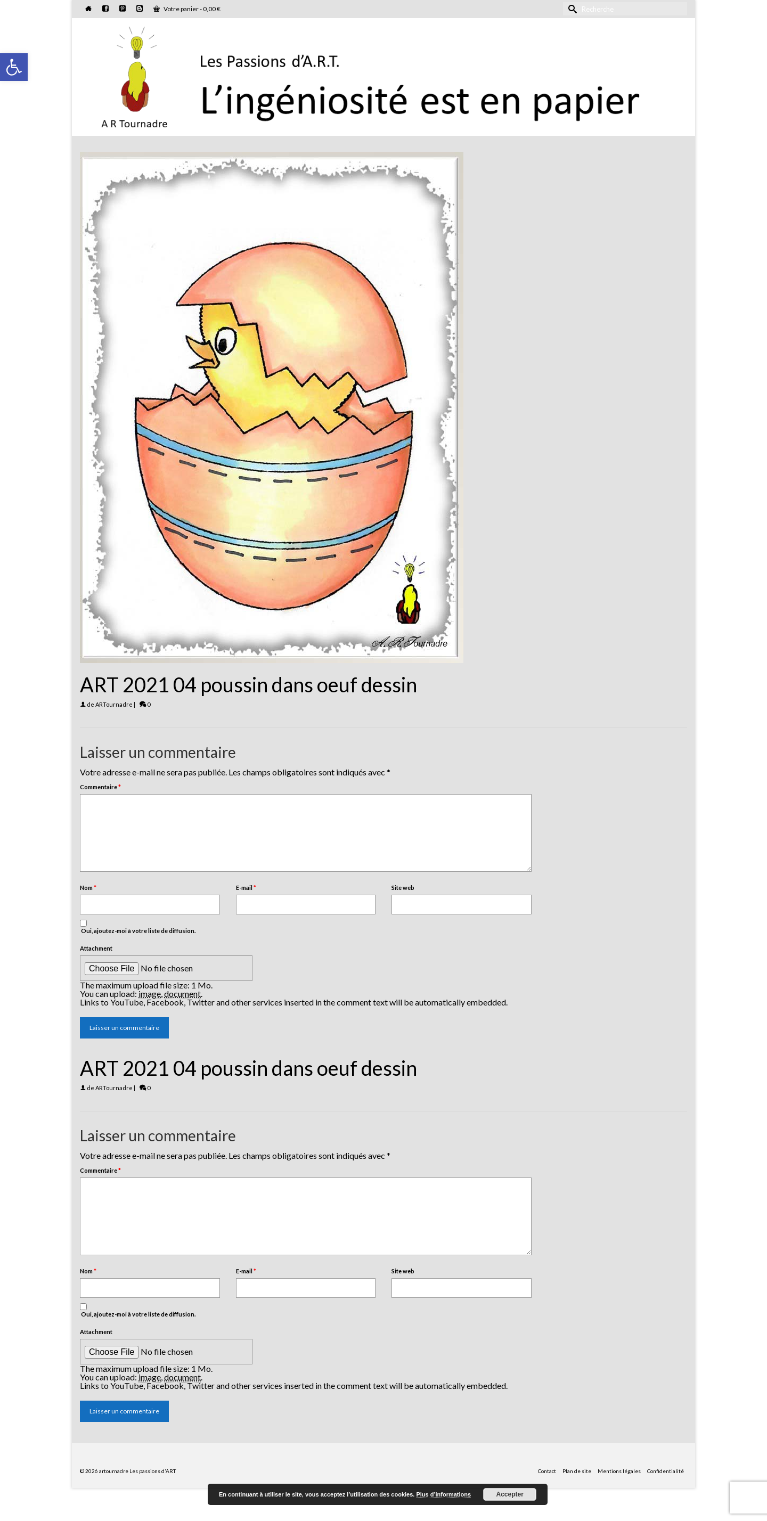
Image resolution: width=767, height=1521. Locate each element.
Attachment (96, 948)
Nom (88, 887)
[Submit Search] (571, 8)
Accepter (510, 1494)
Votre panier (187, 9)
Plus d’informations (443, 1494)
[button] (14, 67)
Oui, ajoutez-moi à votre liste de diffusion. (137, 927)
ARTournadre (114, 704)
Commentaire (100, 786)
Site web (402, 887)
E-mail (246, 887)
